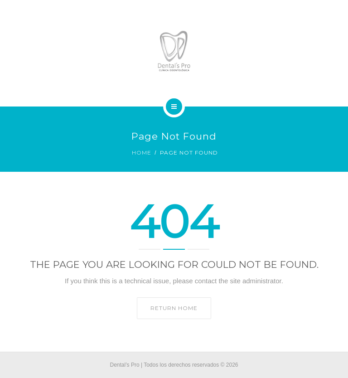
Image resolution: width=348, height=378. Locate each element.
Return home (174, 308)
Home (141, 152)
